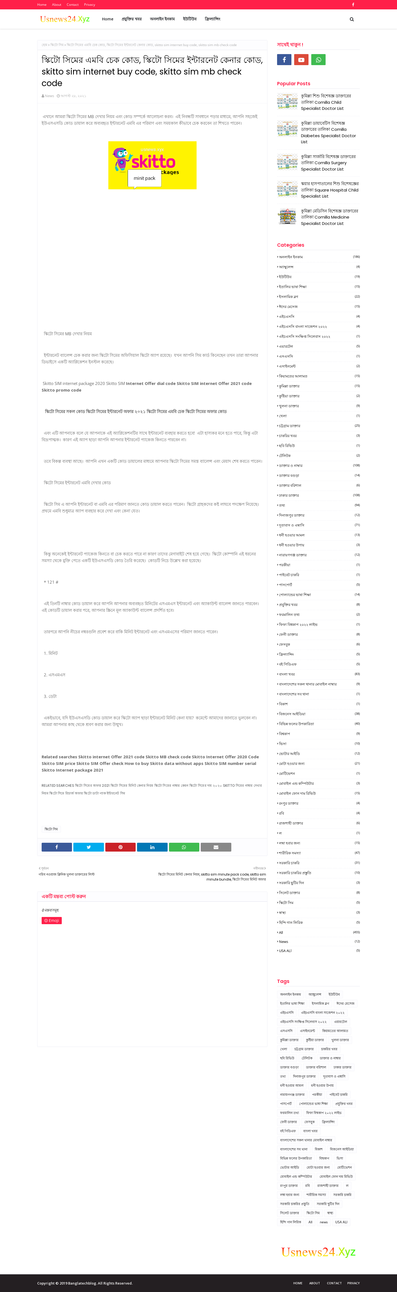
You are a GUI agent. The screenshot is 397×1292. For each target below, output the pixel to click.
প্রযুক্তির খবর (319, 604)
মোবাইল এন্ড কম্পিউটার (319, 783)
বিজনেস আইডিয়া (319, 713)
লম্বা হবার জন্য (319, 843)
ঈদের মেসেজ (319, 306)
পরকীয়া (319, 564)
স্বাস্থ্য (319, 912)
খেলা (319, 415)
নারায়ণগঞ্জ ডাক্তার (319, 554)
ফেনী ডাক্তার (319, 634)
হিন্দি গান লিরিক (319, 922)
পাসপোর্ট (319, 584)
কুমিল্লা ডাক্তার (319, 386)
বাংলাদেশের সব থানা (319, 694)
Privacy (89, 4)
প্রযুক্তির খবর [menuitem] (132, 19)
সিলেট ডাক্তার (319, 892)
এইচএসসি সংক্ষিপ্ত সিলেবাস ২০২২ (319, 336)
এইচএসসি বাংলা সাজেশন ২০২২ (319, 326)
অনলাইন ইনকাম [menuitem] (162, 19)
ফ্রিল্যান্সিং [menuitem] (212, 19)
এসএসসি (319, 356)
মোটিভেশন (319, 773)
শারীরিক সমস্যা (319, 852)
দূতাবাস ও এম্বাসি (319, 525)
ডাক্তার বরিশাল (319, 485)
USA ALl (319, 950)
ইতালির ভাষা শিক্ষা (319, 286)
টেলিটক (319, 455)
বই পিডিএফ (319, 664)
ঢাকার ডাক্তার (319, 495)
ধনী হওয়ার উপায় (319, 545)
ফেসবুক (319, 644)
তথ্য (319, 505)
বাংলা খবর (319, 674)
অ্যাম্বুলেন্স (319, 266)
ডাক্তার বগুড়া (319, 475)
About (56, 4)
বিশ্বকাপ (319, 733)
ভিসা (319, 743)
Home (42, 4)
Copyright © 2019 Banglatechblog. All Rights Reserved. (85, 1283)
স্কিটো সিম (57, 44)
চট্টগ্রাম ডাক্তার (319, 425)
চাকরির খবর (319, 435)
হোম (44, 44)
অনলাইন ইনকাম (319, 256)
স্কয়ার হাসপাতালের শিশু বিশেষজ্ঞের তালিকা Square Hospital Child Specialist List (330, 190)
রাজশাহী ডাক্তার (319, 823)
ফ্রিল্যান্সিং (319, 654)
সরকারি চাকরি (319, 862)
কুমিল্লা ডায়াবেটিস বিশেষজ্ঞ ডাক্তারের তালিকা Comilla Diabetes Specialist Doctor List (328, 132)
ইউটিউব (319, 276)
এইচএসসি (319, 316)
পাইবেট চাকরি (319, 574)
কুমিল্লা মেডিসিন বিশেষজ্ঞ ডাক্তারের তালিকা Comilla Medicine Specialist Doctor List (329, 217)
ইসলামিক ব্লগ (319, 296)
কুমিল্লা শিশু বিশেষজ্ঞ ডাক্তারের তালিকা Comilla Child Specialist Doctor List (326, 102)
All (319, 932)
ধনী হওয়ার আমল (319, 535)
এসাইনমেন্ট (319, 366)
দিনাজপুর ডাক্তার (319, 515)
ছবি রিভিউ (319, 445)
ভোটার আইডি (319, 753)
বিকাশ (319, 703)
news (319, 941)
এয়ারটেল (319, 346)
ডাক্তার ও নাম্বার (319, 465)
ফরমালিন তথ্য (319, 614)
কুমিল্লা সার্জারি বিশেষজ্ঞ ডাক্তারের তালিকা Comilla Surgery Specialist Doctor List (328, 163)
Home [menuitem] (107, 19)
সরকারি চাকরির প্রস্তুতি (319, 872)
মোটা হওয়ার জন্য (319, 763)
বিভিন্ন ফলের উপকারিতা (319, 723)
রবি (319, 813)
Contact (73, 4)
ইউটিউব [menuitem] (190, 19)
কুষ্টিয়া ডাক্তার (319, 396)
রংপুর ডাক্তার (319, 803)
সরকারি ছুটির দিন (319, 882)
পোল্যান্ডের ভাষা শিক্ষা (319, 594)
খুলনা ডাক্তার (319, 405)
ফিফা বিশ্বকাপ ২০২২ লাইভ (319, 624)
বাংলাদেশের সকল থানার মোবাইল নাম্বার (319, 684)
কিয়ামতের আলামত (319, 376)
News (49, 95)
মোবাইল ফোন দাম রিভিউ (319, 793)
